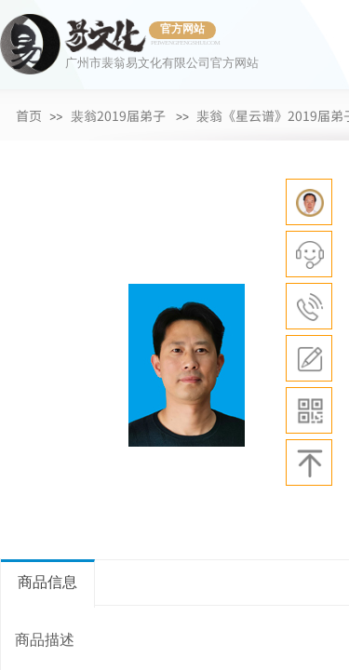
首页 (29, 115)
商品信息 (47, 582)
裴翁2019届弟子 (118, 115)
